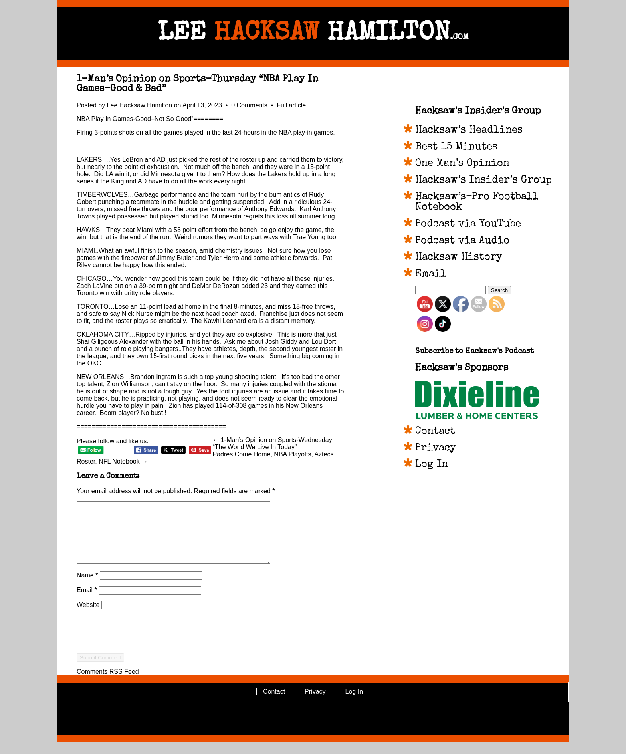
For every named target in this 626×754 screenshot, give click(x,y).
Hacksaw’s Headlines (469, 130)
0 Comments (250, 105)
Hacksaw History (458, 257)
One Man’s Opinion (462, 164)
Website (88, 616)
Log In (431, 465)
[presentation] (137, 658)
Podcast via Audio (462, 241)
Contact (435, 432)
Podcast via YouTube (468, 224)
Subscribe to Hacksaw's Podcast (474, 351)
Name (87, 587)
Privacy (435, 448)
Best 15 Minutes (456, 147)
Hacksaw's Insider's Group (478, 111)
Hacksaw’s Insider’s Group (483, 180)
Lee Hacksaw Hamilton (139, 105)
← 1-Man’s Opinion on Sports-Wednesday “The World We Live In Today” (272, 443)
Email (87, 602)
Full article (291, 105)
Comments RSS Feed (108, 683)
